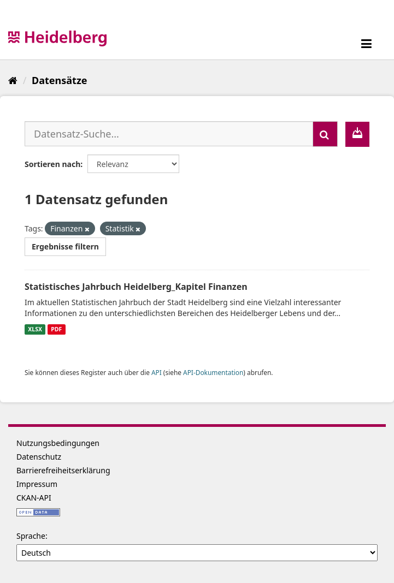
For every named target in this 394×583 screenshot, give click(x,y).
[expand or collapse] (366, 43)
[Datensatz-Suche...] (169, 133)
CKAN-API (33, 497)
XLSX (35, 329)
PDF (56, 329)
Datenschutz (38, 456)
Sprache (30, 536)
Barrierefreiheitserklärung (63, 470)
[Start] (12, 80)
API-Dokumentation (213, 372)
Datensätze (59, 80)
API (156, 372)
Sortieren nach (52, 164)
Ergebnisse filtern (65, 246)
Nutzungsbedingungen (57, 443)
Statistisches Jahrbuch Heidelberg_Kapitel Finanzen (136, 287)
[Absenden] (325, 134)
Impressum (36, 484)
